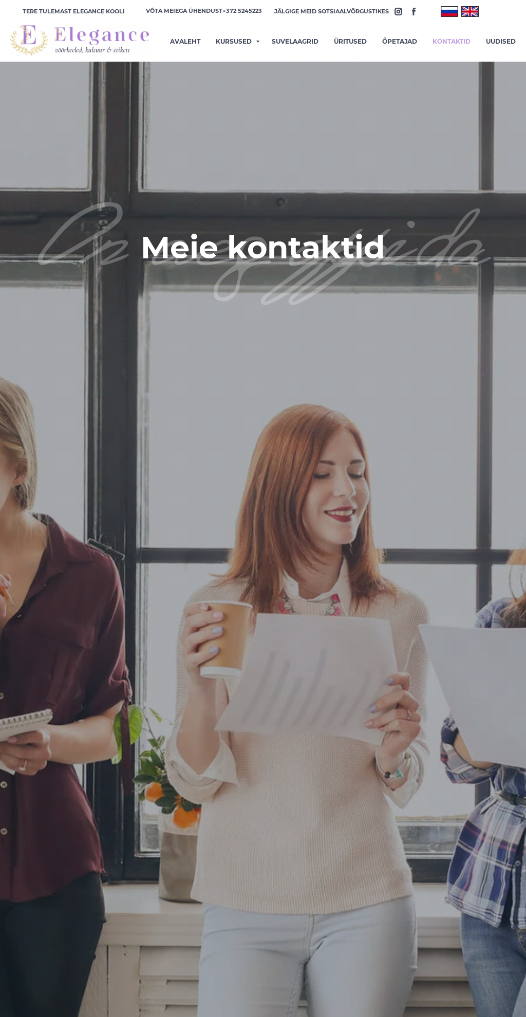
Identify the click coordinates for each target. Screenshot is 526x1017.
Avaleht (185, 41)
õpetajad (399, 41)
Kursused (234, 41)
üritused (350, 41)
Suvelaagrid (295, 41)
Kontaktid (452, 41)
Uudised (501, 41)
